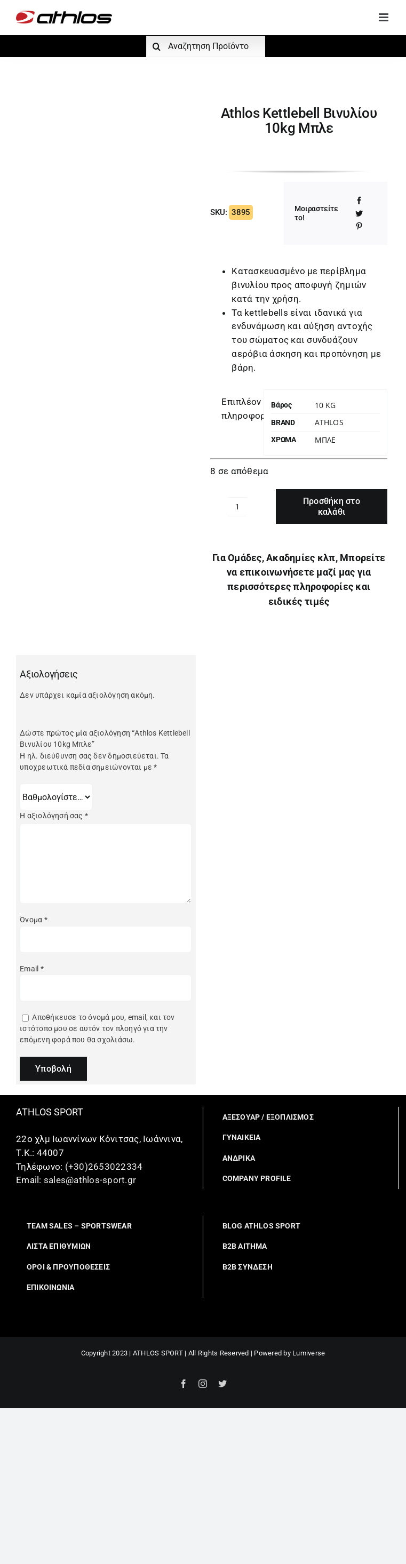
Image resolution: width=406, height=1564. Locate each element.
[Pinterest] (359, 226)
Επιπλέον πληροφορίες (238, 408)
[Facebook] (359, 200)
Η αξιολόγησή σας (54, 815)
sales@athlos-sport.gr (90, 1180)
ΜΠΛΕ (325, 440)
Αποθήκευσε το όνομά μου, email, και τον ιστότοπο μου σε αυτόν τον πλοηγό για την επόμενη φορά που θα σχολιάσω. (97, 1028)
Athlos (329, 422)
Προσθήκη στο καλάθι (331, 506)
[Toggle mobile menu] (384, 17)
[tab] (233, 409)
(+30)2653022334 (104, 1166)
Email (31, 968)
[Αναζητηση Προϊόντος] (206, 46)
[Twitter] (359, 213)
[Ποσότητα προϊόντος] (237, 506)
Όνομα (33, 919)
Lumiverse (308, 1353)
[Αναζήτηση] (157, 46)
